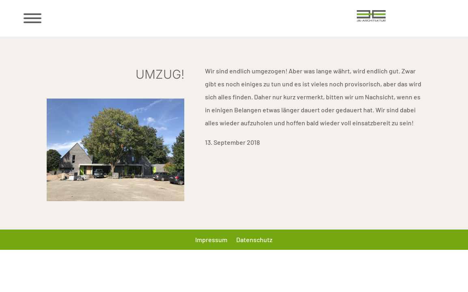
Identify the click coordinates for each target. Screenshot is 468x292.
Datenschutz (254, 240)
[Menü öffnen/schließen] (32, 18)
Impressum (211, 240)
